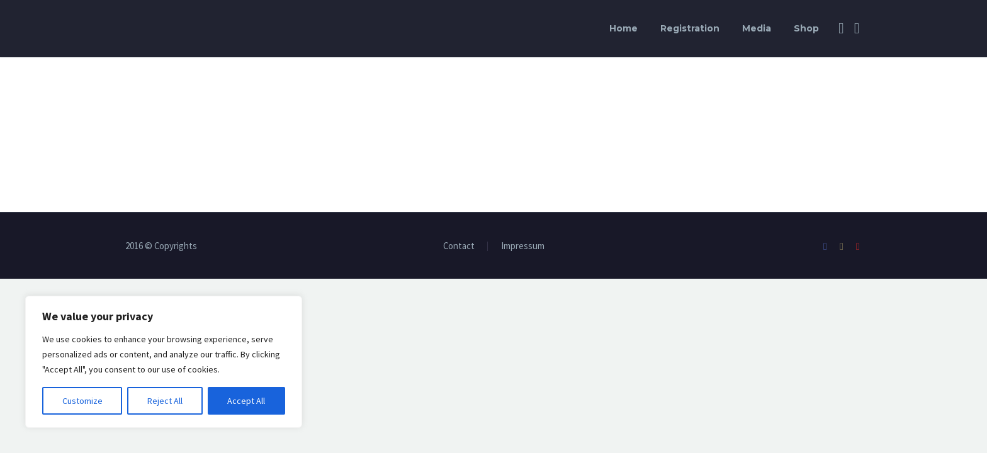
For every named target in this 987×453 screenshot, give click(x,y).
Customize (82, 400)
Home (623, 28)
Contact (459, 246)
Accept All (246, 400)
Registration (689, 28)
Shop (806, 28)
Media (756, 28)
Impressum (522, 246)
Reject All (165, 400)
